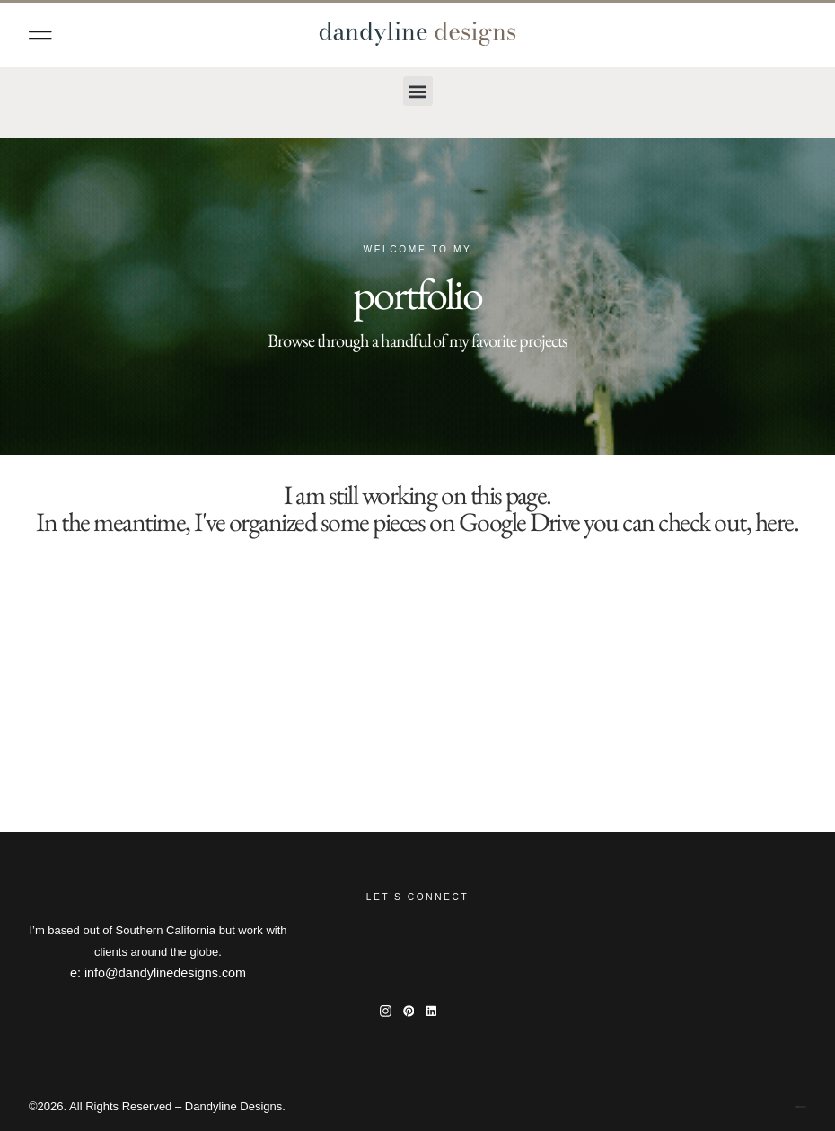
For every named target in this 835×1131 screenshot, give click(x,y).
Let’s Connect (417, 897)
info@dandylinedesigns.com (165, 973)
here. (777, 521)
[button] (40, 35)
